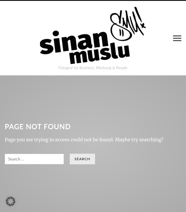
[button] (10, 201)
